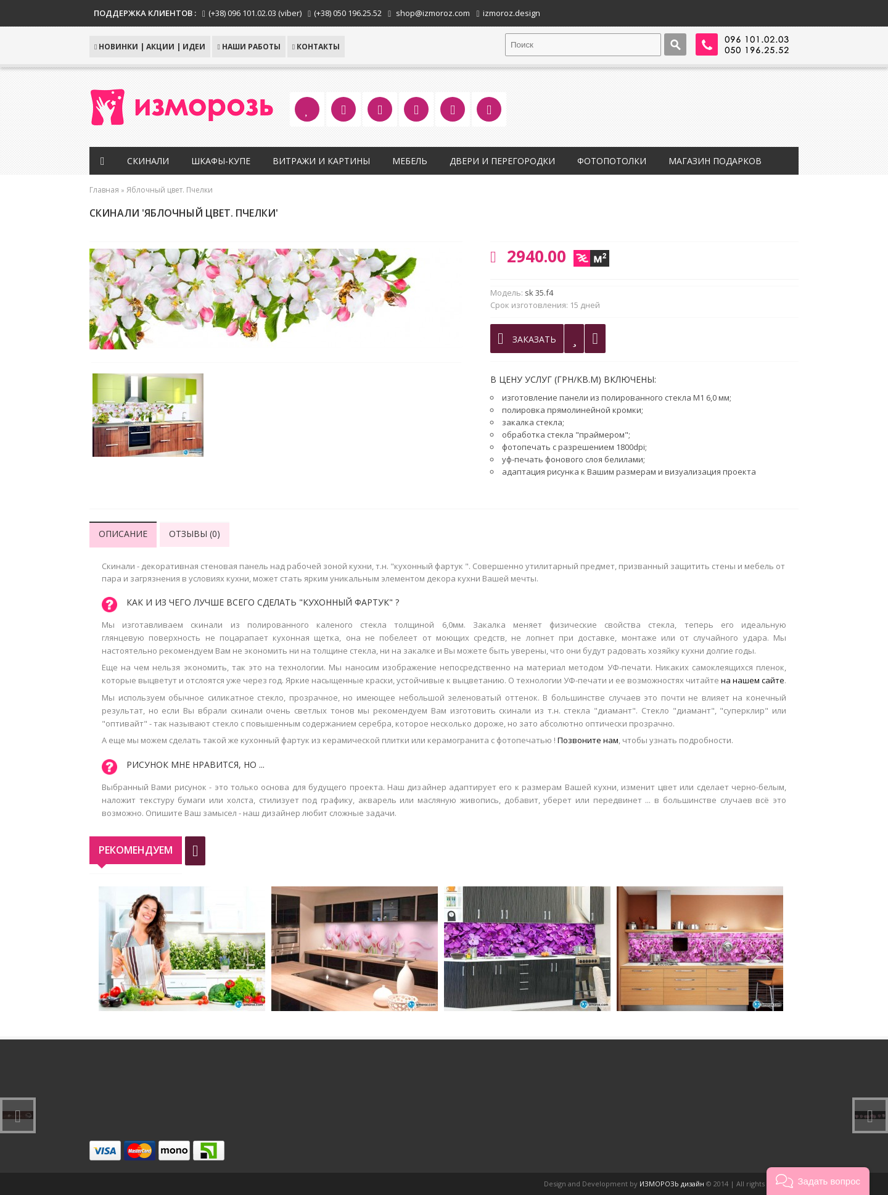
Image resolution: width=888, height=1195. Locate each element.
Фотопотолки (611, 161)
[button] (818, 1181)
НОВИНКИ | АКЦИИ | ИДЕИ (149, 46)
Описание (123, 533)
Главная (104, 190)
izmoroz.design (511, 13)
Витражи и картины (321, 161)
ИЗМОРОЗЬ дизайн (671, 1183)
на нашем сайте (752, 680)
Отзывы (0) (194, 533)
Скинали (148, 161)
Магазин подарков (715, 161)
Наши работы (248, 46)
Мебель (409, 161)
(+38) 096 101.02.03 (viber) (255, 13)
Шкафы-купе (220, 161)
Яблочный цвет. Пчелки (169, 190)
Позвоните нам (588, 740)
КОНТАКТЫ (316, 46)
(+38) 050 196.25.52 (348, 13)
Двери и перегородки (502, 161)
